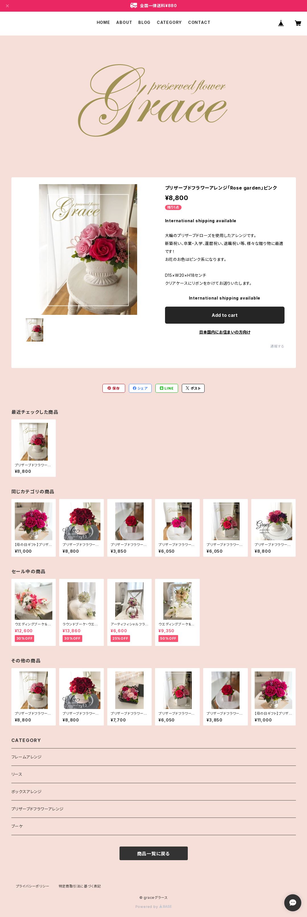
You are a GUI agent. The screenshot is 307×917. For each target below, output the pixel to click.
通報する (277, 346)
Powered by (153, 906)
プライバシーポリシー (33, 886)
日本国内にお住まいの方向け (224, 332)
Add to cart (225, 315)
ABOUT (124, 22)
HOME (103, 22)
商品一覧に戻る (153, 853)
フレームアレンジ (26, 756)
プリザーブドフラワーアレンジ (37, 808)
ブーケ (17, 826)
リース (16, 774)
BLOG (144, 22)
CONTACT (199, 22)
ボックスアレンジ (26, 791)
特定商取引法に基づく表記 (80, 886)
